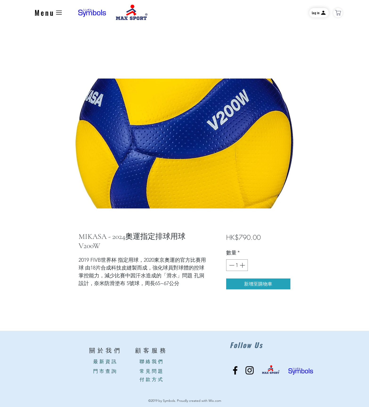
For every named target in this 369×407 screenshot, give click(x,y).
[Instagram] (249, 370)
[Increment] (242, 265)
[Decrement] (231, 265)
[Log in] (319, 12)
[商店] (338, 12)
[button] (49, 12)
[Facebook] (235, 370)
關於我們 (105, 350)
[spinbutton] (237, 265)
